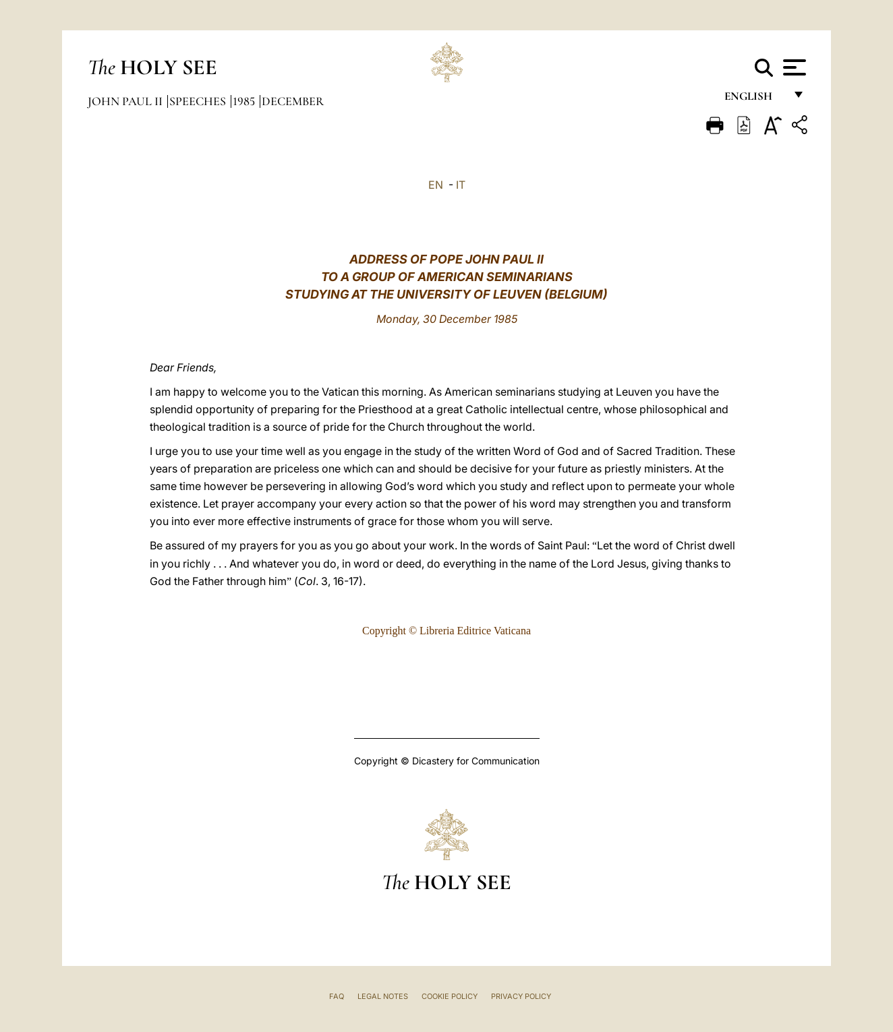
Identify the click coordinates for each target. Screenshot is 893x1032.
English (754, 99)
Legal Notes (382, 996)
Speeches (199, 101)
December (293, 101)
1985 (245, 101)
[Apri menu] (793, 67)
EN (435, 184)
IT (460, 184)
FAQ (336, 996)
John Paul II (126, 101)
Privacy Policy (521, 996)
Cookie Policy (450, 996)
